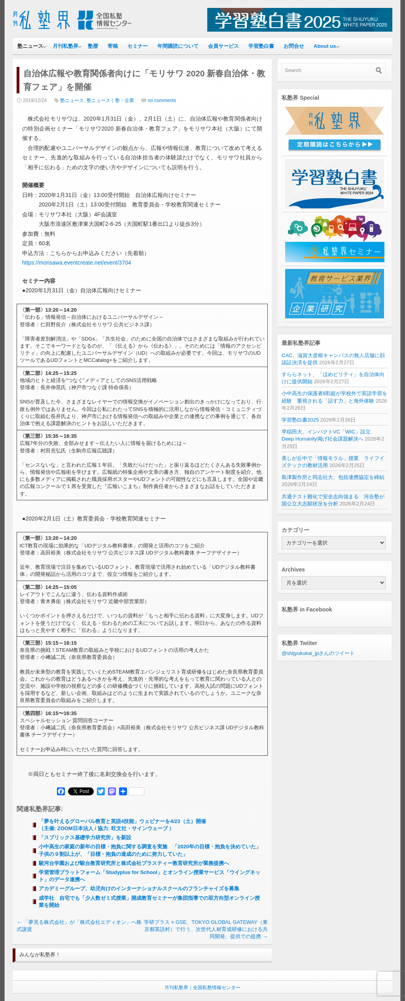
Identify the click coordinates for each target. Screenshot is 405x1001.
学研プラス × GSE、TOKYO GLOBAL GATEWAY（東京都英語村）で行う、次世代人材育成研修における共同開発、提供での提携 (206, 929)
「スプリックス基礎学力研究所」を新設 (85, 837)
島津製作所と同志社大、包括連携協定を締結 (333, 477)
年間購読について (178, 46)
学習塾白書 (261, 46)
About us (325, 46)
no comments (162, 100)
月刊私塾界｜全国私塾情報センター (202, 987)
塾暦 (93, 46)
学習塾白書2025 (300, 420)
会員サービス (223, 46)
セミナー (137, 46)
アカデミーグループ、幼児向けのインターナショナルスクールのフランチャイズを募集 (139, 888)
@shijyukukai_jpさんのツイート (318, 653)
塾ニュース (30, 46)
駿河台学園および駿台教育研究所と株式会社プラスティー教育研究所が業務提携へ (134, 863)
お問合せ (294, 46)
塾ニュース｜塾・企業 (110, 100)
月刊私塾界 (65, 46)
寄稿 (113, 46)
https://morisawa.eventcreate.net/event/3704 (76, 262)
